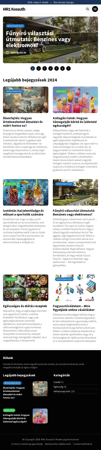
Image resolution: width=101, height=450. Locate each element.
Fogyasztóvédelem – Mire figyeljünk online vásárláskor (74, 308)
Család (57, 382)
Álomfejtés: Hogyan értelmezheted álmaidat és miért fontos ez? (23, 122)
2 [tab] (38, 68)
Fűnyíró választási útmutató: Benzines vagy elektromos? (38, 39)
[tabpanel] (50, 39)
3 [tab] (44, 68)
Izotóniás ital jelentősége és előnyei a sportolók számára (23, 212)
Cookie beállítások (82, 443)
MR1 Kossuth (14, 9)
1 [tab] (32, 68)
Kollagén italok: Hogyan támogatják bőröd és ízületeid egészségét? (75, 122)
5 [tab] (56, 68)
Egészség (61, 91)
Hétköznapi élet (15, 26)
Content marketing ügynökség (27, 443)
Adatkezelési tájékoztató (58, 443)
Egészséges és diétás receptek (25, 306)
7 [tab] (68, 68)
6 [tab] (62, 68)
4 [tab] (50, 68)
